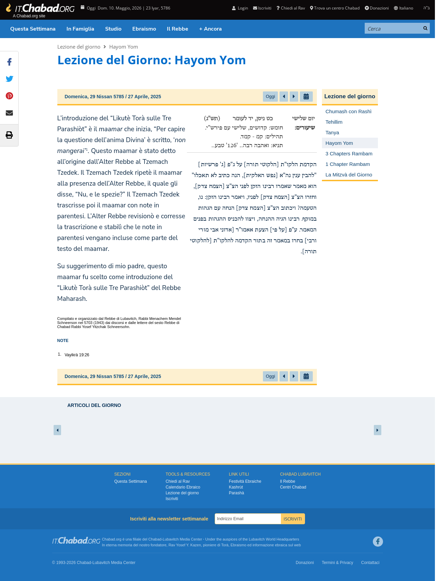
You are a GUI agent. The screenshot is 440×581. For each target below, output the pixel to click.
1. (59, 354)
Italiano (403, 8)
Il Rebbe (177, 29)
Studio (113, 29)
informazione (263, 545)
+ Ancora (210, 29)
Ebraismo (144, 29)
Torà (224, 545)
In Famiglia (80, 29)
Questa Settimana (33, 29)
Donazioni (377, 8)
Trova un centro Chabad (335, 8)
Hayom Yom (123, 46)
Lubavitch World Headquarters (274, 539)
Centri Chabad (293, 487)
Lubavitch (171, 539)
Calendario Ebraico (183, 487)
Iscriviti (262, 8)
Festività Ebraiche (245, 481)
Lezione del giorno (78, 46)
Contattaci (370, 562)
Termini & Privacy (337, 562)
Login (240, 8)
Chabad (154, 539)
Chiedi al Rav (290, 8)
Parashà (236, 493)
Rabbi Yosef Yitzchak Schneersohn (100, 327)
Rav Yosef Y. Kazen (185, 545)
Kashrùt (236, 487)
